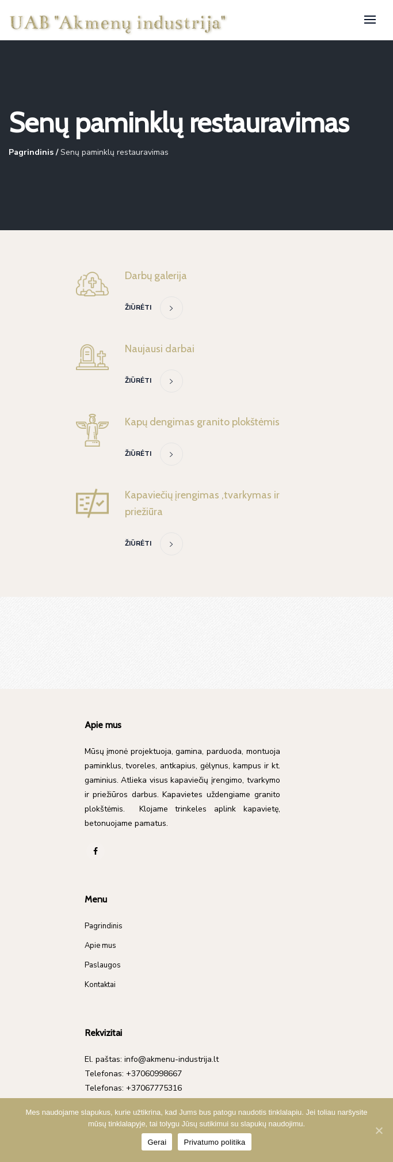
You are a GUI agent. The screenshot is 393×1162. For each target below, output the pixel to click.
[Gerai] (378, 1130)
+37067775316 (154, 1088)
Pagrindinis (31, 152)
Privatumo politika (214, 1142)
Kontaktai (100, 985)
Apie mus (100, 945)
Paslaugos (103, 965)
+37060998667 (154, 1073)
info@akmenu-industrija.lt (171, 1059)
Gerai (156, 1142)
